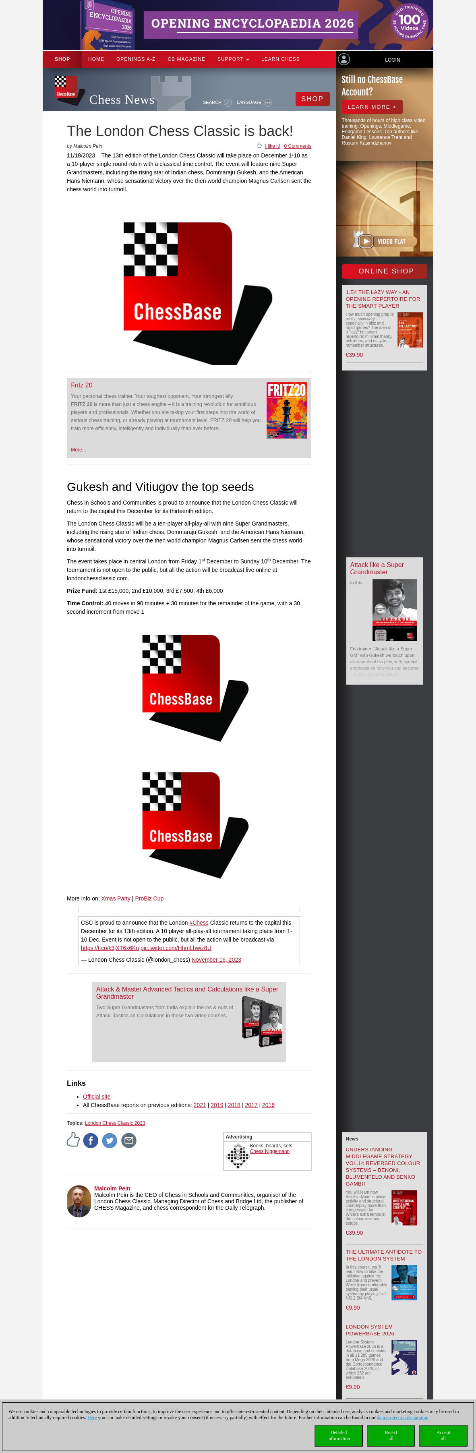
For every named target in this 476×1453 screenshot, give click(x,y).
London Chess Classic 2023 (115, 1123)
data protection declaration (402, 1417)
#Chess (198, 922)
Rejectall (391, 1435)
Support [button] (233, 59)
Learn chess (280, 59)
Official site (96, 1096)
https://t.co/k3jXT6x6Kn (110, 948)
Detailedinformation (338, 1435)
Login (392, 60)
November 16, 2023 (216, 959)
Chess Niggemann (270, 1151)
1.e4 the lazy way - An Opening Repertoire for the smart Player (383, 299)
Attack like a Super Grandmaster (377, 568)
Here (92, 1417)
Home (96, 59)
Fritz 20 (81, 385)
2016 (268, 1105)
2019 (217, 1105)
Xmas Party (115, 898)
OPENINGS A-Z (135, 59)
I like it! (272, 146)
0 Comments (297, 146)
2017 (251, 1105)
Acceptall (443, 1435)
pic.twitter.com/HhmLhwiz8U (176, 948)
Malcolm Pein (112, 1188)
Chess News (122, 100)
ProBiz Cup (149, 898)
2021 (200, 1105)
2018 (234, 1105)
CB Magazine (186, 59)
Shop (62, 59)
